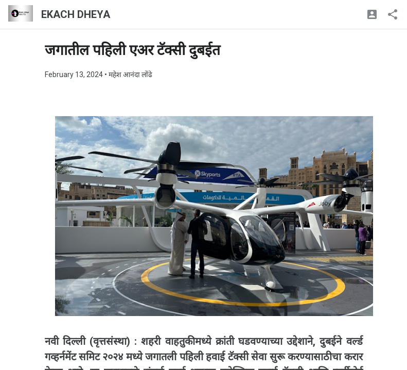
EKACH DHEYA (75, 14)
